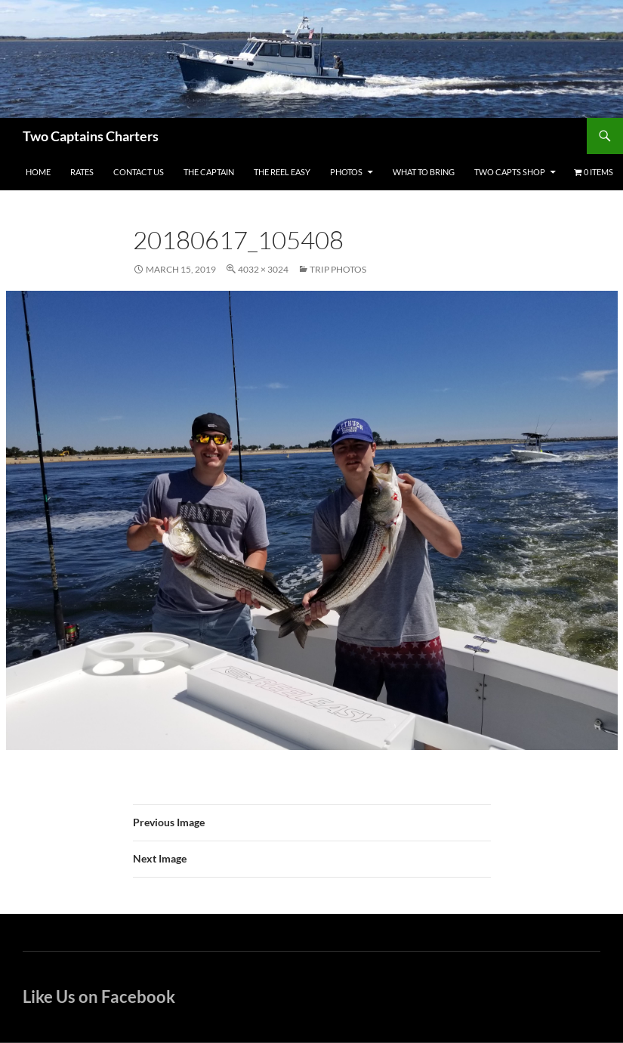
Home (38, 172)
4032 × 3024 (263, 269)
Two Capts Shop (509, 172)
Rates (82, 172)
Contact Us (138, 172)
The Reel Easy (282, 172)
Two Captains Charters (91, 136)
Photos (346, 172)
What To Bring (424, 172)
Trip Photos (338, 269)
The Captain (209, 172)
